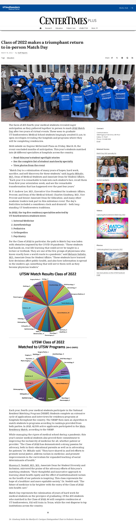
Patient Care (70, 28)
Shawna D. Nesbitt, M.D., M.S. (24, 465)
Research (48, 28)
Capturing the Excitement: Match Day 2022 (111, 215)
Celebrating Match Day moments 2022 (110, 249)
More (93, 28)
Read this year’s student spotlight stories (36, 157)
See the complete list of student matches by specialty (43, 161)
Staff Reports (22, 53)
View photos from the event (29, 165)
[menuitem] (40, 28)
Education (59, 28)
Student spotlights (103, 180)
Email (98, 141)
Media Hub (123, 8)
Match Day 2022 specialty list (106, 153)
